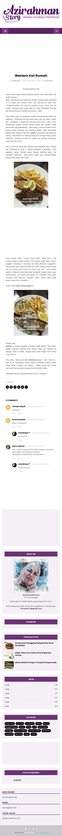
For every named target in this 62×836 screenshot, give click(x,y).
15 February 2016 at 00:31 (35, 446)
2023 (31, 698)
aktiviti (38, 724)
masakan (46, 731)
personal (19, 734)
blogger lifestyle (11, 727)
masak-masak (34, 731)
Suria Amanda (18, 419)
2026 (31, 685)
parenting (9, 734)
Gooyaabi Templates (42, 833)
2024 (31, 693)
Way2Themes (19, 833)
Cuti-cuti (20, 724)
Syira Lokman (18, 446)
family (22, 727)
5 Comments (47, 81)
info (34, 727)
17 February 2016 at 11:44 (40, 433)
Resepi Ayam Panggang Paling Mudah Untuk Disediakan (34, 644)
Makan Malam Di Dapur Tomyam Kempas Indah (36, 662)
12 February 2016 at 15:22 (35, 406)
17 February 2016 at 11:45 (40, 464)
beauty (46, 724)
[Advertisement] (31, 54)
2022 (31, 702)
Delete (19, 413)
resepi (10, 382)
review (34, 734)
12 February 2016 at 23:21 (35, 420)
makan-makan (20, 731)
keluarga (9, 731)
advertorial (30, 724)
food (28, 727)
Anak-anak (10, 724)
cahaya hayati (18, 406)
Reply (14, 413)
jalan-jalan (43, 727)
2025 (31, 689)
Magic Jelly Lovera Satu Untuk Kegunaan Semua (33, 654)
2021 (31, 706)
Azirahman (16, 81)
